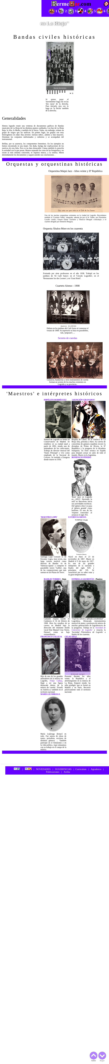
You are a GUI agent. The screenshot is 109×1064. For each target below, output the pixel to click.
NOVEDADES (43, 769)
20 (55, 93)
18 (50, 93)
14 (59, 92)
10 (50, 92)
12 (55, 92)
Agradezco (96, 769)
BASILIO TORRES (52, 579)
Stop (72, 93)
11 (52, 92)
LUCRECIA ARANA (77, 517)
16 (64, 92)
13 (57, 92)
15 (62, 92)
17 (47, 93)
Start (70, 93)
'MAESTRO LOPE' (48, 517)
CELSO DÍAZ (71, 637)
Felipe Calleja (56, 681)
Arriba (67, 772)
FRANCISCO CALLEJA (51, 637)
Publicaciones (52, 772)
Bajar (102, 1056)
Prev (49, 66)
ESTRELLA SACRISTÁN (83, 579)
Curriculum (80, 769)
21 (57, 93)
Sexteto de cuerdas (67, 338)
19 (52, 93)
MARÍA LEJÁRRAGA (50, 694)
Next (70, 66)
